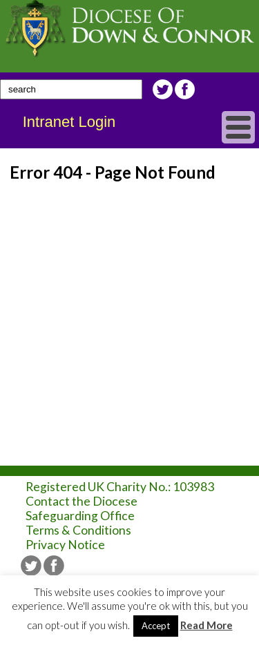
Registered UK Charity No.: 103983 (120, 486)
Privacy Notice (65, 544)
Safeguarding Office (80, 515)
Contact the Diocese (81, 501)
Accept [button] (156, 625)
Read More (206, 625)
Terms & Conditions (78, 530)
